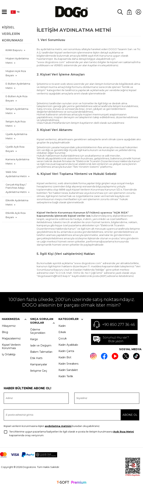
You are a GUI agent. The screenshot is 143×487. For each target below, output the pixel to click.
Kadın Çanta (66, 351)
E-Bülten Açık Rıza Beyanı (16, 98)
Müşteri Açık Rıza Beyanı (16, 73)
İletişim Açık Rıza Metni (16, 123)
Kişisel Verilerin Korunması (11, 346)
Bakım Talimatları (41, 351)
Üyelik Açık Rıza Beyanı (15, 148)
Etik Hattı (36, 358)
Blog (5, 332)
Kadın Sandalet (68, 369)
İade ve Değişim (40, 345)
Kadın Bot (64, 357)
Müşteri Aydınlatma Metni (17, 60)
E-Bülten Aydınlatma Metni (18, 85)
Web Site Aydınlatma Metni (16, 173)
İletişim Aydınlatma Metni (17, 110)
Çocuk (62, 338)
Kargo (34, 339)
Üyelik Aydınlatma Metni (16, 136)
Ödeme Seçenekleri (37, 331)
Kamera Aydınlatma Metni (17, 161)
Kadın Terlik (65, 376)
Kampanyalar (38, 364)
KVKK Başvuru (14, 49)
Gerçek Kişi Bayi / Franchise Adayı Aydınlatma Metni (16, 188)
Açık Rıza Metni (123, 431)
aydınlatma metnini (58, 425)
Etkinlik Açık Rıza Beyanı (16, 214)
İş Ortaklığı (8, 354)
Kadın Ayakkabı (68, 344)
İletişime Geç (38, 370)
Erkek (62, 332)
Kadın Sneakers (68, 363)
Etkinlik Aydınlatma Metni (17, 202)
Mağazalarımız (11, 338)
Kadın (62, 325)
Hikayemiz (9, 325)
